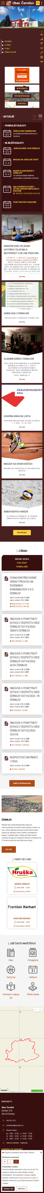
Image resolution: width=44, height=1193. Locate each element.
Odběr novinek (10, 52)
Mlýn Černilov (22, 88)
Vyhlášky (22, 563)
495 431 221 (11, 1121)
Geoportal (22, 104)
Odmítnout (21, 1189)
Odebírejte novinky (12, 1149)
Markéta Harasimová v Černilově (23, 172)
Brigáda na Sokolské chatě (25, 159)
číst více (22, 277)
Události (33, 977)
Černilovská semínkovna (24, 131)
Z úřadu (8, 45)
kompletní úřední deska (22, 783)
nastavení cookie (28, 1178)
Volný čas (11, 977)
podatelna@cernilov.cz (14, 1125)
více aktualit (22, 533)
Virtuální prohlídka (22, 96)
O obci (7, 48)
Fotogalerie (33, 960)
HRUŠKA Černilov (22, 884)
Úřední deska (22, 559)
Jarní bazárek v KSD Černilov (26, 148)
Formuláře (22, 567)
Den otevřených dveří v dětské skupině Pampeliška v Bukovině (26, 189)
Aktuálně (8, 41)
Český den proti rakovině (24, 202)
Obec (11, 960)
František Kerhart (22, 918)
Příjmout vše (8, 1189)
